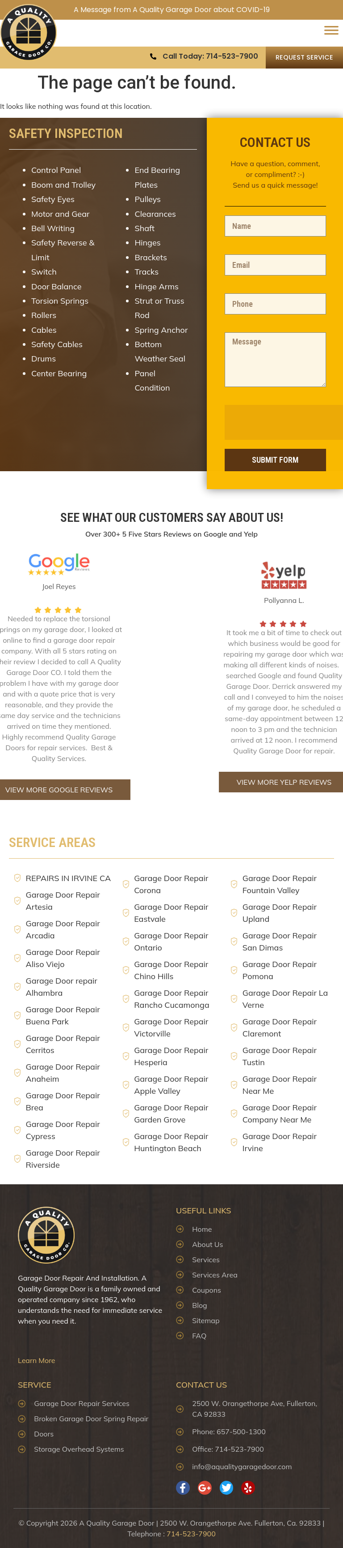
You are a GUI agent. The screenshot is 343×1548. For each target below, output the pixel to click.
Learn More (36, 1360)
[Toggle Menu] (331, 33)
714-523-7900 (191, 1533)
